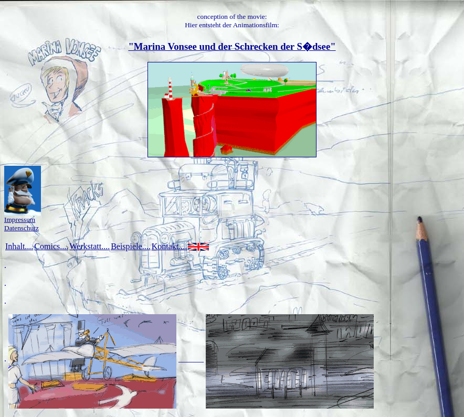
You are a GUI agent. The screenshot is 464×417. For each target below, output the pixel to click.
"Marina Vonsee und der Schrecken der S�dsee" (231, 46)
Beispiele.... (131, 246)
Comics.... (51, 246)
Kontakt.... (169, 246)
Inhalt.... (19, 246)
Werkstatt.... (89, 246)
